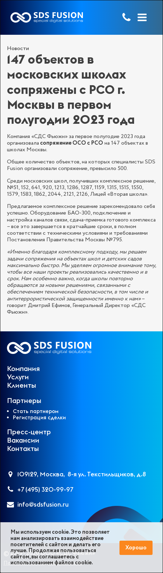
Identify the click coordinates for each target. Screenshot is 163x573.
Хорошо (136, 548)
